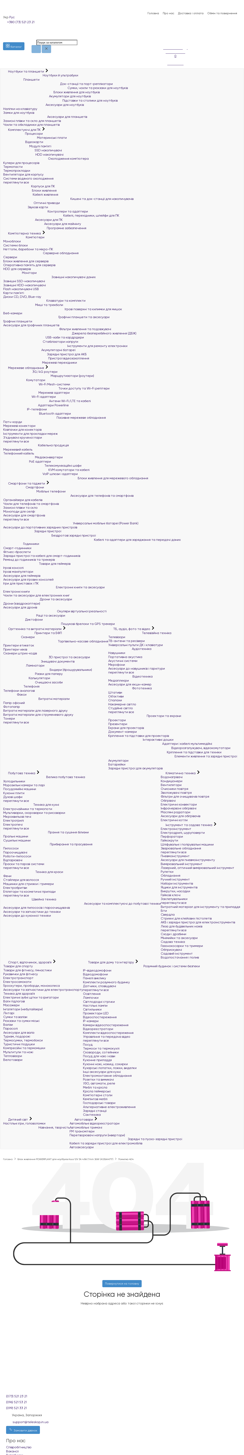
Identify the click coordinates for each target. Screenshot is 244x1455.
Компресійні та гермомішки (24, 1048)
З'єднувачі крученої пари (22, 437)
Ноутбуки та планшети (24, 71)
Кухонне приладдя (97, 1060)
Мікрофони (116, 665)
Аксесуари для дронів (20, 607)
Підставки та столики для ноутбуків (60, 100)
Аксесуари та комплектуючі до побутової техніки (82, 903)
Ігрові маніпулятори (18, 572)
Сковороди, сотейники (101, 1052)
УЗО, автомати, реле (99, 1083)
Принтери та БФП (32, 633)
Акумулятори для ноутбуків (47, 96)
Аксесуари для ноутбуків (43, 105)
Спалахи (115, 700)
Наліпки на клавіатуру (20, 109)
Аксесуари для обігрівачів (180, 816)
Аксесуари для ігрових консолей (28, 579)
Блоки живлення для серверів (25, 261)
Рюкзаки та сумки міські (21, 1021)
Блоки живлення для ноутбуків (51, 92)
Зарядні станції (94, 1111)
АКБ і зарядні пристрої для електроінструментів (198, 922)
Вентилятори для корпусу (23, 174)
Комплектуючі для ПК (22, 130)
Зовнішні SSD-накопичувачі (24, 281)
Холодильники (14, 781)
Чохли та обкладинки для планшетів (31, 125)
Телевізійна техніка (139, 633)
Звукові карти (25, 207)
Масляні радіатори (175, 812)
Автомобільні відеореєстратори (94, 1123)
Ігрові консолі (13, 568)
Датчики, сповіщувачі (99, 986)
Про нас (168, 13)
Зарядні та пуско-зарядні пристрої (126, 1139)
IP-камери (90, 1021)
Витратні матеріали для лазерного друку (35, 710)
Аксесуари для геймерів (21, 576)
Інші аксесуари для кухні (102, 1072)
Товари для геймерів (36, 564)
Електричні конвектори (179, 804)
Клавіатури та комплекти (44, 300)
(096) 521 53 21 (16, 1402)
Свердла (168, 914)
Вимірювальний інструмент (181, 864)
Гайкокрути (169, 840)
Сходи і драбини (173, 934)
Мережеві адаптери (36, 393)
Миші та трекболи (33, 305)
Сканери (19, 637)
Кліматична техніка (178, 773)
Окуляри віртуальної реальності (55, 611)
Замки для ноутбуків (18, 113)
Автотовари (82, 1119)
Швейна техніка (29, 899)
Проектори (117, 720)
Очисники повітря (174, 789)
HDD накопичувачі (33, 154)
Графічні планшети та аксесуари (56, 317)
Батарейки (116, 764)
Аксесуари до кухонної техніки (27, 915)
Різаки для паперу (33, 674)
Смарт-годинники (17, 548)
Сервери (10, 257)
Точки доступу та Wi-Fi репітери (56, 388)
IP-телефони (25, 409)
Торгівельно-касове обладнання (55, 641)
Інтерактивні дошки (140, 740)
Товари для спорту (18, 966)
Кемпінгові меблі (95, 1099)
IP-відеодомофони (97, 970)
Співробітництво (19, 1447)
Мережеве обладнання (24, 368)
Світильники (92, 1009)
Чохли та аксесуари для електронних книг (36, 595)
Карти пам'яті (13, 293)
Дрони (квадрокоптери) (21, 603)
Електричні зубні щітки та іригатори (31, 997)
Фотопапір (11, 707)
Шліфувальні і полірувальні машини (187, 844)
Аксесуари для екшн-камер (129, 684)
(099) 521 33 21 (16, 1408)
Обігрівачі (168, 800)
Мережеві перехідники (40, 362)
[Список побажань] (165, 34)
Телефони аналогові (19, 691)
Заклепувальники (174, 899)
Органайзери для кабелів (22, 500)
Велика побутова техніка (44, 777)
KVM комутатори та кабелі (46, 470)
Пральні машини (15, 836)
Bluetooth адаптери (37, 413)
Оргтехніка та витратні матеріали (32, 629)
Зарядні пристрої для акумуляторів (135, 768)
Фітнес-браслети (17, 552)
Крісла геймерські (97, 1091)
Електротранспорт (18, 978)
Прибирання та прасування (47, 844)
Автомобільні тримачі (86, 1127)
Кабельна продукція (36, 445)
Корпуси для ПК (29, 186)
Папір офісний (14, 703)
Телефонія (21, 686)
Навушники (116, 653)
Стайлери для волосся (21, 880)
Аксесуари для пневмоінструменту (188, 860)
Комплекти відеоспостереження (108, 1033)
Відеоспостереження (100, 1017)
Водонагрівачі (172, 777)
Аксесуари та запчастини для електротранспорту (43, 990)
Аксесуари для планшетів (45, 117)
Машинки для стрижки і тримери (28, 884)
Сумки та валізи (15, 1017)
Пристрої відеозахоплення (46, 358)
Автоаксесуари (82, 1147)
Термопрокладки (16, 170)
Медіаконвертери (33, 457)
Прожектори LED (96, 1013)
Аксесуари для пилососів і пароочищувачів (36, 908)
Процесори (23, 134)
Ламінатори (23, 665)
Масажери (11, 1005)
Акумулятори (118, 760)
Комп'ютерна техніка (22, 233)
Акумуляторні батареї (39, 350)
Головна (153, 13)
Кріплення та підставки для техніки (164, 752)
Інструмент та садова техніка (187, 825)
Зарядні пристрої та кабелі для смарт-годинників (41, 556)
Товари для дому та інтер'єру (109, 962)
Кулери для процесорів (21, 163)
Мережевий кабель (17, 449)
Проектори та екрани (144, 716)
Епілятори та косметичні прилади (29, 891)
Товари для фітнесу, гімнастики (27, 970)
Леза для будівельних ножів (181, 926)
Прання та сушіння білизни (46, 832)
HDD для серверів (17, 269)
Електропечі (13, 824)
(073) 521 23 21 (16, 1396)
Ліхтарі (8, 1013)
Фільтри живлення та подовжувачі (57, 329)
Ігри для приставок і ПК (21, 583)
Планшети (21, 79)
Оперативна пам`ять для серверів (29, 265)
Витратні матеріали (36, 699)
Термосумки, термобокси (23, 1040)
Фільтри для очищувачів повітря (185, 796)
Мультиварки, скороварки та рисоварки (34, 813)
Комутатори (24, 380)
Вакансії (12, 1451)
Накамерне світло (122, 704)
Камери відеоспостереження (105, 1025)
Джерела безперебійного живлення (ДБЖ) (69, 333)
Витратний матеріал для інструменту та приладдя (200, 907)
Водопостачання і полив (180, 957)
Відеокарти (23, 142)
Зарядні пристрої (32, 531)
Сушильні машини (17, 840)
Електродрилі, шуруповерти (183, 833)
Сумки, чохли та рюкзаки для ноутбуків (65, 88)
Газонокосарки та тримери (182, 946)
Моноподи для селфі (19, 511)
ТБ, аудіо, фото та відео (129, 629)
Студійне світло (120, 708)
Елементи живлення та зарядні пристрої (172, 756)
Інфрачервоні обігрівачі (178, 808)
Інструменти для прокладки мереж (30, 434)
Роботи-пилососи (17, 856)
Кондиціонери (171, 781)
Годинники (21, 544)
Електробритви (15, 888)
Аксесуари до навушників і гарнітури (136, 668)
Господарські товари (99, 1103)
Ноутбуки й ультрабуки (40, 75)
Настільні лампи (95, 1005)
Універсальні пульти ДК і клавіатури (135, 645)
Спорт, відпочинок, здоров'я (27, 962)
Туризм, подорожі (16, 1036)
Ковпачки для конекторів (22, 430)
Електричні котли (174, 820)
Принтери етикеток (18, 645)
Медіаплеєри (118, 680)
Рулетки (167, 872)
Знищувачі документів (38, 661)
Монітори (20, 273)
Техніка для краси (33, 872)
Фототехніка (130, 688)
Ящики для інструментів (179, 887)
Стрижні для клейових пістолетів (186, 918)
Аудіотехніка (129, 649)
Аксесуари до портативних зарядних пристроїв (40, 527)
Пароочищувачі (15, 852)
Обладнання (170, 875)
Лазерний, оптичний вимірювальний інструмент (197, 868)
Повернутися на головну (122, 1283)
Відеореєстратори (98, 1029)
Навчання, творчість (36, 1127)
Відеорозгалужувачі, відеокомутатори (169, 748)
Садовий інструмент (177, 953)
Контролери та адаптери (45, 211)
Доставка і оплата (191, 13)
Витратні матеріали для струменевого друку (38, 715)
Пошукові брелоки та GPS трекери (59, 624)
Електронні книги (16, 591)
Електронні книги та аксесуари (54, 587)
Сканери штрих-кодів (20, 653)
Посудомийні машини (19, 789)
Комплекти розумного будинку (106, 982)
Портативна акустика (125, 657)
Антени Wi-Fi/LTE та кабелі (47, 401)
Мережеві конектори (19, 426)
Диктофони (23, 619)
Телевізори (116, 637)
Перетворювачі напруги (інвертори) (97, 1135)
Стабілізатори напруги (40, 342)
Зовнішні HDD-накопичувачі (24, 285)
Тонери (9, 718)
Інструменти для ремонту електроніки (65, 346)
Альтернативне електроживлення (109, 1107)
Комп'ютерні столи (97, 1095)
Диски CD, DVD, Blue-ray (22, 297)
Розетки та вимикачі (98, 1079)
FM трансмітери (82, 1131)
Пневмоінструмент (175, 856)
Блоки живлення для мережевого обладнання (75, 478)
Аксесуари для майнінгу (42, 224)
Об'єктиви (116, 696)
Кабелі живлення (30, 194)
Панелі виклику (94, 978)
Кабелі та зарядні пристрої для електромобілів (106, 1143)
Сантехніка (92, 1115)
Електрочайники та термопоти (27, 809)
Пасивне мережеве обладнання (54, 418)
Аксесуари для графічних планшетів (31, 325)
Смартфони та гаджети (24, 483)
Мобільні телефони (34, 491)
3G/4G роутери (30, 372)
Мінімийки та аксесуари (179, 938)
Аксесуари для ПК (33, 220)
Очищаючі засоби (33, 682)
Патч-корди (12, 422)
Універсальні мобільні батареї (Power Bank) (70, 523)
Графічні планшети (17, 321)
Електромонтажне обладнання (107, 1076)
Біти (164, 911)
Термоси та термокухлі (101, 1048)
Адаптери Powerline (36, 405)
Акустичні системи (122, 661)
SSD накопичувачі (32, 150)
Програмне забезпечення (44, 228)
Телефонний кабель (18, 453)
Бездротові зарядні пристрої (49, 535)
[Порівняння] (165, 39)
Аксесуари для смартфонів (24, 515)
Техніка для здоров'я (19, 993)
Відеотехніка (130, 676)
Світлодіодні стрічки (99, 1002)
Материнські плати (35, 138)
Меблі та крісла (95, 1087)
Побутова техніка (19, 773)
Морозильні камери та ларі (24, 785)
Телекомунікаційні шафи (42, 465)
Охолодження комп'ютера (46, 158)
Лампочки (90, 998)
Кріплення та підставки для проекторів (138, 736)
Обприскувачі (171, 950)
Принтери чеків (15, 649)
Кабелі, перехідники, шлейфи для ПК (61, 215)
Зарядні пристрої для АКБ (45, 354)
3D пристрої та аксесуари (46, 657)
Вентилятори (171, 785)
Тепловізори (12, 1056)
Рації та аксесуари (34, 615)
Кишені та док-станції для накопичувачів (68, 199)
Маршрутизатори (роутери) (48, 376)
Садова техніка (173, 942)
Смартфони (23, 487)
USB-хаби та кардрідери (43, 337)
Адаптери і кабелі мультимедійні (160, 744)
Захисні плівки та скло (20, 508)
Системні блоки (15, 245)
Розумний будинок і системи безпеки (141, 966)
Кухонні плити (13, 793)
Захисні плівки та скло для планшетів (32, 121)
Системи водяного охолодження (28, 178)
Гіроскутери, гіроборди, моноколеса (31, 986)
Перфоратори (172, 836)
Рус (12, 17)
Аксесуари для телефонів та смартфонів (68, 496)
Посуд (88, 1044)
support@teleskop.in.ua (30, 1422)
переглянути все (16, 182)
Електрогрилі (13, 820)
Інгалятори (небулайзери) (23, 1009)
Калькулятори (26, 678)
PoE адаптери (27, 461)
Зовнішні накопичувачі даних (49, 277)
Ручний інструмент (175, 879)
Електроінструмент (176, 829)
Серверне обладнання (41, 253)
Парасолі (10, 1028)
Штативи (115, 692)
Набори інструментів (177, 883)
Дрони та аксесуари (37, 599)
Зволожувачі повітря (176, 793)
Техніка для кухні (31, 805)
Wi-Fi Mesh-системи (36, 384)
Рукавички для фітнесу (20, 974)
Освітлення (92, 994)
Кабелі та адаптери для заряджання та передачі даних (92, 540)
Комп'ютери (23, 237)
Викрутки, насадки (175, 891)
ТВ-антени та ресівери (126, 641)
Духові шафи (12, 797)
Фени (7, 876)
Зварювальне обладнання (181, 848)
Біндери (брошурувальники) (47, 670)
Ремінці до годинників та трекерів (29, 560)
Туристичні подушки (19, 1044)
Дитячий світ (16, 1119)
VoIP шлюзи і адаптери (40, 474)
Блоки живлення (30, 190)
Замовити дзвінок (23, 1429)
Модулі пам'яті (27, 146)
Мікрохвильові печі (17, 817)
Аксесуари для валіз (18, 1032)
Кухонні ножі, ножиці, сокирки (105, 1064)
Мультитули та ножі (18, 1052)
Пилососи (11, 848)
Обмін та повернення (222, 13)
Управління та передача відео (106, 1037)
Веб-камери (12, 313)
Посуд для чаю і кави (99, 1056)
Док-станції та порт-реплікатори (58, 84)
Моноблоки (12, 241)
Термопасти (13, 167)
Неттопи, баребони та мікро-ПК (28, 249)
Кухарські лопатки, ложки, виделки (110, 1068)
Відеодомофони (95, 974)
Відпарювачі (12, 860)
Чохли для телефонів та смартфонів (31, 504)
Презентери (117, 724)
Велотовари (12, 1060)
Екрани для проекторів (126, 728)
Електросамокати (17, 982)
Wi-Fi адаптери (29, 397)
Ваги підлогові (14, 1001)
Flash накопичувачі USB (21, 289)
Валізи (8, 1025)
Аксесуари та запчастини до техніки (32, 912)
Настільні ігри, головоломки (24, 1123)
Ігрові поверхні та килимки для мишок (62, 309)
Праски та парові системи (23, 864)
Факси (14, 694)
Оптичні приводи (31, 203)
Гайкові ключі (171, 895)
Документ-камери (122, 732)
